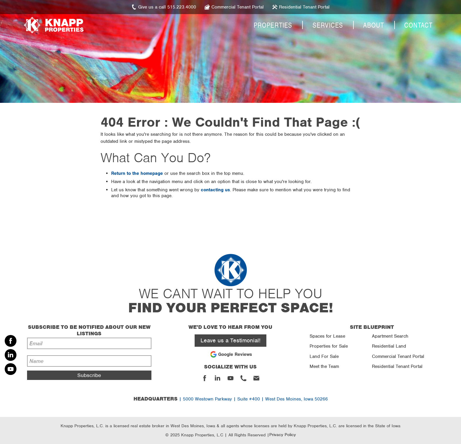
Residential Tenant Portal (397, 366)
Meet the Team (324, 366)
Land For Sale (324, 356)
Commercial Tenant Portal (398, 356)
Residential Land (389, 346)
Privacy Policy (282, 434)
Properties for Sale (329, 346)
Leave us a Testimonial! (230, 340)
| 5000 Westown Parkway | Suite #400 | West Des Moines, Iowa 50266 (230, 399)
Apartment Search (390, 336)
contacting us (215, 190)
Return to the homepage (137, 173)
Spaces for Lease (327, 336)
